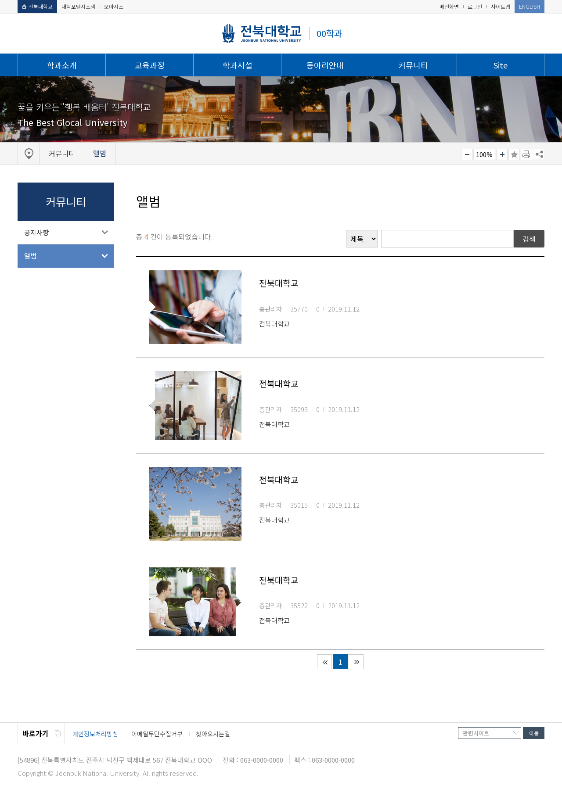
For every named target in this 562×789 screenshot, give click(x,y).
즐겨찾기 (514, 154)
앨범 (30, 255)
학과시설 (237, 65)
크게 (502, 154)
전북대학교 (37, 6)
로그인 (475, 6)
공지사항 (36, 232)
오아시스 (113, 6)
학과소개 (62, 65)
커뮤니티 (413, 65)
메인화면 (449, 6)
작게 (466, 154)
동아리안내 (325, 65)
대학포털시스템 (78, 6)
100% (484, 154)
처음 (324, 661)
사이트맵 (500, 6)
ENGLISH (529, 6)
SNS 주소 (538, 154)
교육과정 (150, 65)
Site (501, 65)
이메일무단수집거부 (157, 733)
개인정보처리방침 (95, 733)
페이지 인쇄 (527, 154)
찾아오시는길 (213, 733)
